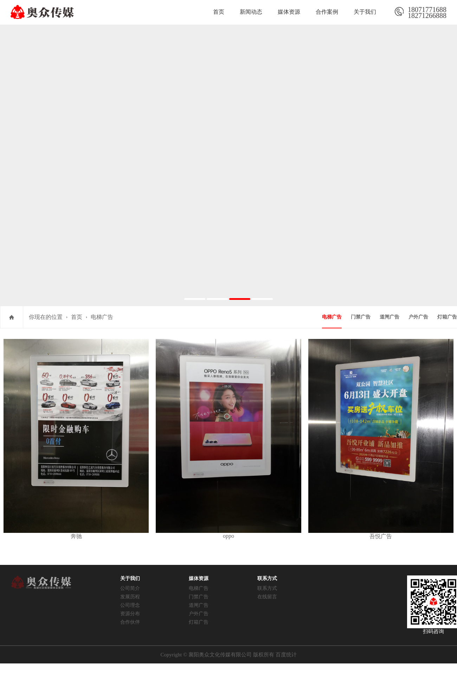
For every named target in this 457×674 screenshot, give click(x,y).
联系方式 (267, 588)
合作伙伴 (130, 622)
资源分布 (130, 613)
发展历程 (130, 596)
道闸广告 (389, 317)
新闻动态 (251, 12)
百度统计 (286, 654)
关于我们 (365, 12)
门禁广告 (361, 317)
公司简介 (130, 588)
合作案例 (327, 12)
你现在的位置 (46, 317)
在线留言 (267, 596)
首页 (218, 12)
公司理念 (130, 605)
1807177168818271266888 (427, 12)
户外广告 (418, 317)
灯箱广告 (447, 317)
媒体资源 (289, 12)
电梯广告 (102, 317)
